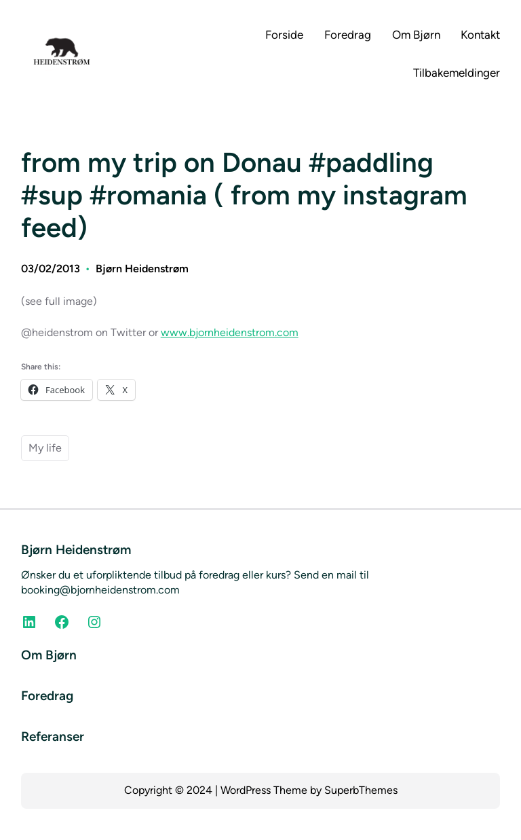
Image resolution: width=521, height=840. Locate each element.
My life (45, 447)
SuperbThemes (361, 790)
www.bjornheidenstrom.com (229, 332)
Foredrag (47, 696)
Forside (284, 34)
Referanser (52, 736)
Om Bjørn (49, 655)
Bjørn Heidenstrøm (142, 268)
